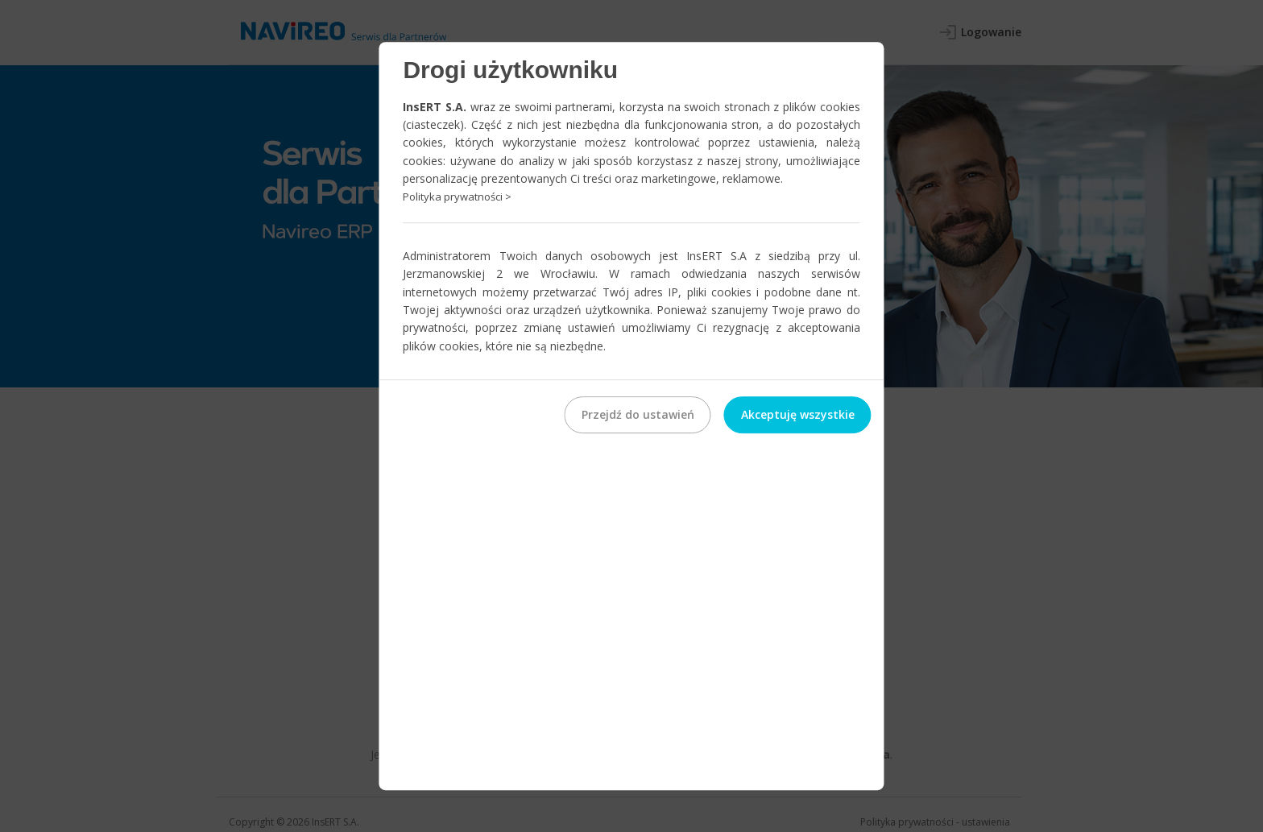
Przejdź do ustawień (638, 414)
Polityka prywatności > (457, 197)
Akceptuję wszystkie (798, 414)
